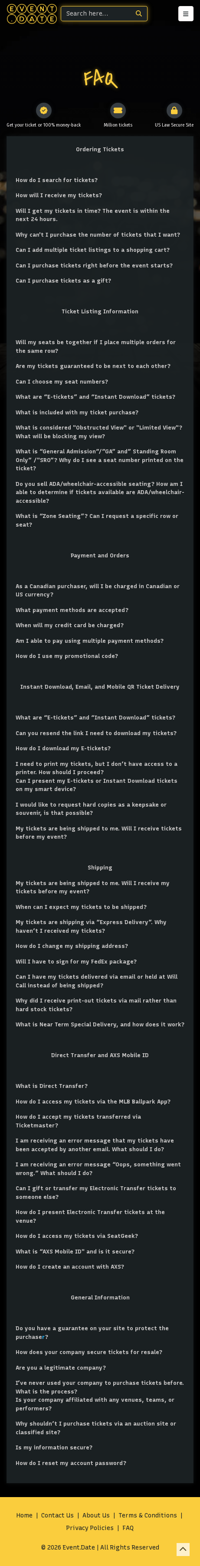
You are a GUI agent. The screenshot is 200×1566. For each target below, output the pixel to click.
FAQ (128, 1528)
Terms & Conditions (147, 1515)
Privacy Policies (90, 1528)
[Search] (96, 13)
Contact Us (57, 1515)
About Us (96, 1515)
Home (24, 1515)
